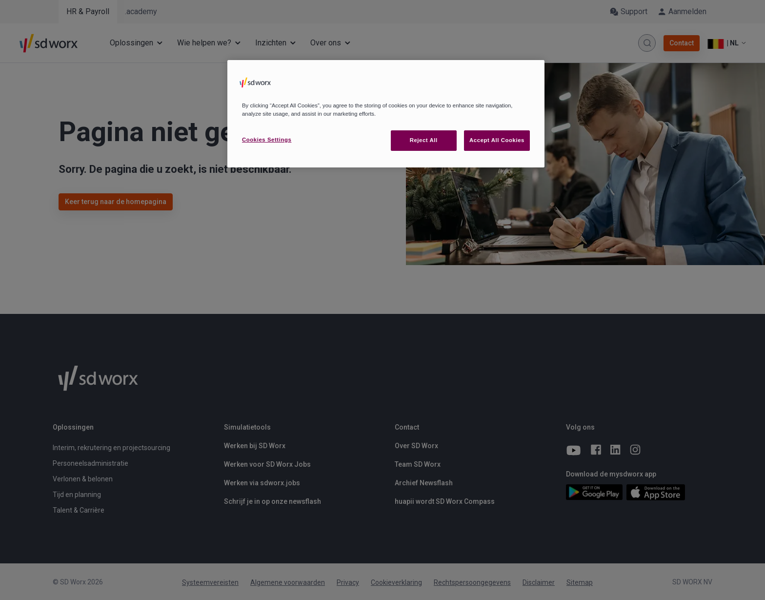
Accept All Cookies (496, 140)
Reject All (424, 140)
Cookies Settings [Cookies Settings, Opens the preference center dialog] (266, 140)
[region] (385, 113)
